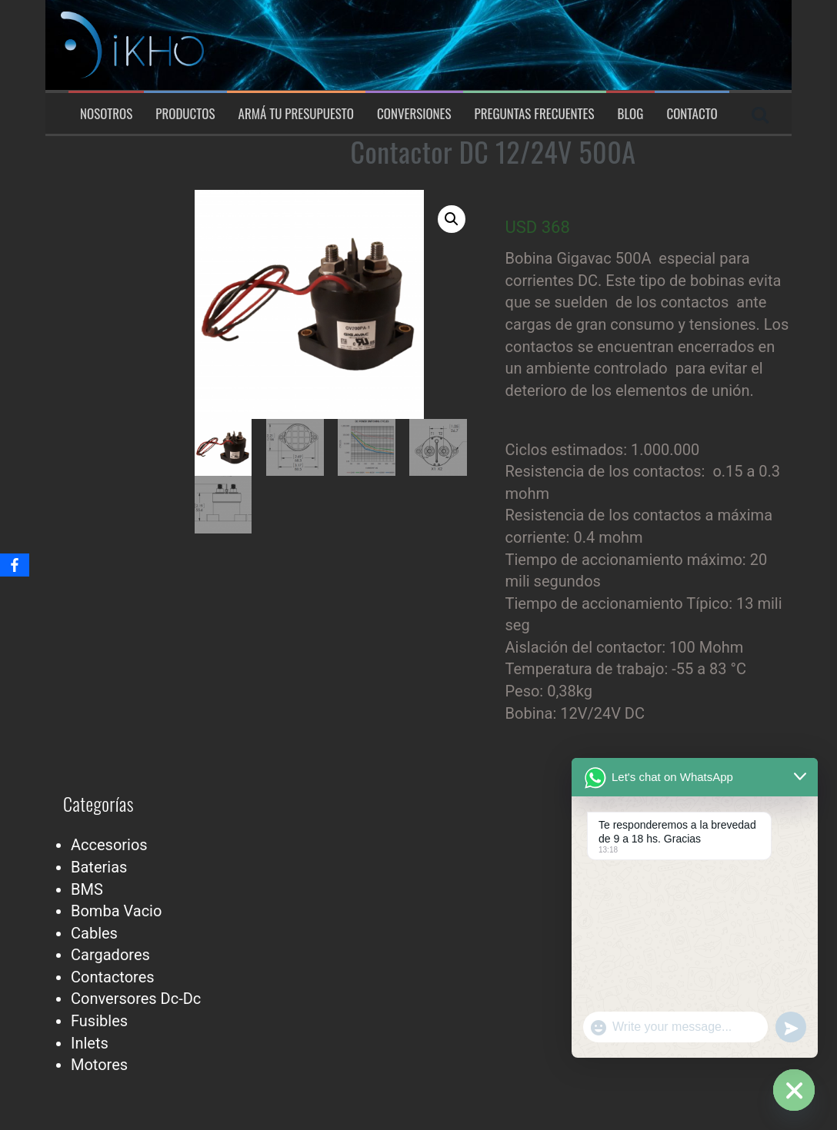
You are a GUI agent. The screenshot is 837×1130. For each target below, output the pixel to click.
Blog (631, 114)
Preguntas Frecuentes (535, 114)
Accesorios (109, 845)
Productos (185, 114)
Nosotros (106, 114)
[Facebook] (14, 565)
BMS (87, 889)
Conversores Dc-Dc (136, 998)
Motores (99, 1064)
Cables (94, 933)
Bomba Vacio (116, 911)
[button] (451, 219)
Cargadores (110, 955)
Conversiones (414, 114)
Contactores (113, 977)
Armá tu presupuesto (296, 114)
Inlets (89, 1043)
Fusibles (99, 1021)
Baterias (99, 867)
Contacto (691, 114)
